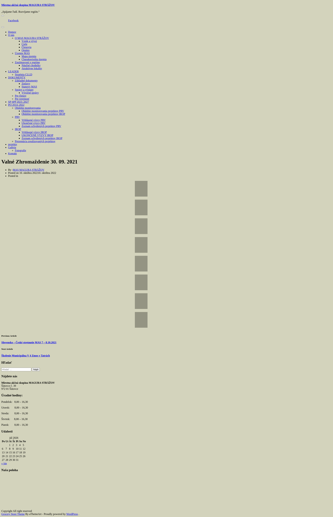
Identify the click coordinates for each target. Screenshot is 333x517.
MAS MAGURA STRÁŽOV (28, 169)
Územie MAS (22, 53)
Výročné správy (30, 92)
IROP (18, 129)
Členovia (26, 47)
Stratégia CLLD (23, 74)
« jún (4, 463)
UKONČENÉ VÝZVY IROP (37, 135)
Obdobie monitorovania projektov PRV (43, 111)
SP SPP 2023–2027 (18, 101)
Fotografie (20, 150)
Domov (12, 32)
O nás (11, 35)
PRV (17, 117)
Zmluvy (26, 83)
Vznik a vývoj (29, 41)
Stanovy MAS (29, 86)
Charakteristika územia (34, 59)
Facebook (13, 20)
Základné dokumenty (26, 80)
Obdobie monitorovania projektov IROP (43, 114)
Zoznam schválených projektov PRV (41, 126)
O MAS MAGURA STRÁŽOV (32, 38)
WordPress (72, 514)
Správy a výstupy (24, 89)
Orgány (26, 50)
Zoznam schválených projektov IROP (42, 138)
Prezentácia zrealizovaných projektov (35, 141)
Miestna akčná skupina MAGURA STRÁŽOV (28, 5)
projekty (12, 144)
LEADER (13, 71)
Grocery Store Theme (13, 514)
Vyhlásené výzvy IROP (34, 132)
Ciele (24, 44)
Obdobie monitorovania (28, 107)
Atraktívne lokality (32, 68)
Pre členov (20, 95)
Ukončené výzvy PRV (34, 123)
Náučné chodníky (31, 65)
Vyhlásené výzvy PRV (34, 120)
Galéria (12, 147)
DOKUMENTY (16, 77)
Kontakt (12, 153)
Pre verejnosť (22, 98)
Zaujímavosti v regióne (27, 62)
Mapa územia (29, 56)
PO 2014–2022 (16, 104)
